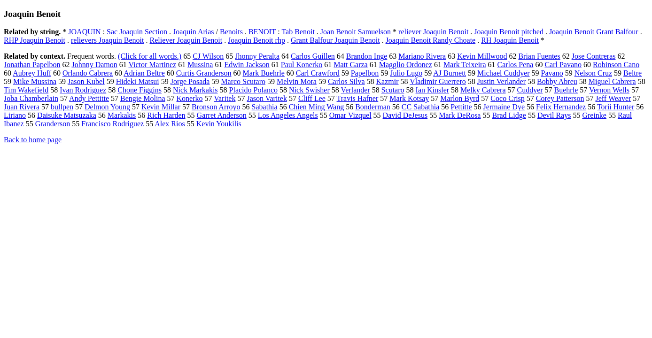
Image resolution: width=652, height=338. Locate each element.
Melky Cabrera (482, 90)
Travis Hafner (358, 98)
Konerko (190, 98)
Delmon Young (107, 107)
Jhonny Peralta (257, 56)
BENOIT (262, 32)
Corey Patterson (560, 98)
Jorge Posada (190, 81)
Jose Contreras (594, 56)
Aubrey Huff (32, 73)
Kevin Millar (160, 107)
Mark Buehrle (264, 73)
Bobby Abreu (557, 81)
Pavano (552, 73)
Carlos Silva (346, 81)
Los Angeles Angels (288, 115)
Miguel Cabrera (612, 81)
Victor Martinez (152, 65)
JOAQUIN (84, 32)
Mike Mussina (34, 81)
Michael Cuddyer (503, 73)
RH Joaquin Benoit (510, 40)
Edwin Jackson (246, 65)
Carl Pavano (563, 65)
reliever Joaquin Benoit (433, 32)
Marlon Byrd (459, 98)
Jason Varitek (267, 98)
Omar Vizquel (350, 115)
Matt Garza (350, 65)
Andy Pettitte (89, 98)
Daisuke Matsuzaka (66, 115)
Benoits (231, 32)
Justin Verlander (501, 81)
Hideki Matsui (137, 81)
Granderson (52, 124)
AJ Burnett (449, 73)
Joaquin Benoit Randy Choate (431, 40)
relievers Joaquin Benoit (107, 40)
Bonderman (372, 107)
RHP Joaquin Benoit (34, 40)
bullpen (62, 107)
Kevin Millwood (482, 56)
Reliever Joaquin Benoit (185, 40)
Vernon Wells (609, 90)
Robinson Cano (616, 65)
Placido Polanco (253, 90)
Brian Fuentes (539, 56)
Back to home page (33, 140)
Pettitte (461, 107)
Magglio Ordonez (405, 65)
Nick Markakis (195, 90)
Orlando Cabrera (87, 73)
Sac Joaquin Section (137, 32)
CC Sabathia (420, 107)
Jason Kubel (86, 81)
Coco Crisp (507, 98)
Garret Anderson (222, 115)
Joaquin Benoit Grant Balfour (593, 32)
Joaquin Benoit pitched (508, 32)
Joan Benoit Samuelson (355, 32)
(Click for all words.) (149, 56)
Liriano (15, 115)
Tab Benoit (297, 32)
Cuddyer (530, 90)
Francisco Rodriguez (112, 124)
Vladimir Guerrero (438, 81)
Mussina (200, 65)
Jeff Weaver (613, 98)
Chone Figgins (139, 90)
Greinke (594, 115)
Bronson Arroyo (216, 107)
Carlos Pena (515, 65)
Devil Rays (554, 115)
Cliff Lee (312, 98)
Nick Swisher (309, 90)
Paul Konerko (301, 65)
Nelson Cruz (593, 73)
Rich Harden (166, 115)
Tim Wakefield (26, 90)
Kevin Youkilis (218, 124)
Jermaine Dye (504, 107)
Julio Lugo (406, 73)
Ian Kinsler (433, 90)
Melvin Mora (297, 81)
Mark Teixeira (464, 65)
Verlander (355, 90)
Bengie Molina (142, 98)
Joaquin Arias (193, 32)
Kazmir (387, 81)
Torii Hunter (615, 107)
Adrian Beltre (144, 73)
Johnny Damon (94, 65)
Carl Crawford (318, 73)
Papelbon (365, 73)
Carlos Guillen (313, 56)
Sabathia (265, 107)
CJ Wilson (208, 56)
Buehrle (566, 90)
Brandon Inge (367, 56)
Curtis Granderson (204, 73)
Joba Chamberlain (31, 98)
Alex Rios (170, 124)
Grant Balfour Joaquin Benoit (335, 40)
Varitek (224, 98)
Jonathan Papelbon (32, 65)
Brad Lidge (509, 115)
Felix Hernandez (561, 107)
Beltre (632, 73)
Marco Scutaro (243, 81)
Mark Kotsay (409, 98)
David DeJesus (405, 115)
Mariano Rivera (422, 56)
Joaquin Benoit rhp (256, 40)
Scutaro (392, 90)
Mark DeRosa (460, 115)
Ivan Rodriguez (83, 90)
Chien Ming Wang (316, 107)
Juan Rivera (21, 107)
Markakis (122, 115)
